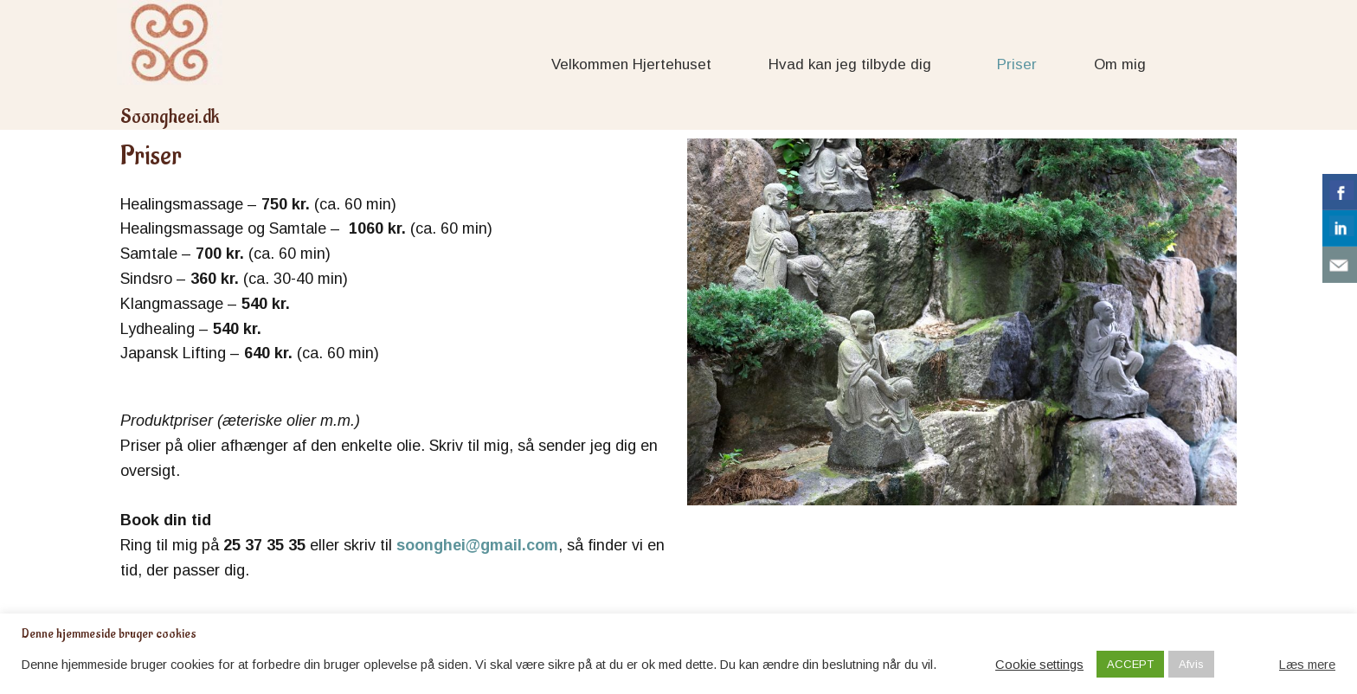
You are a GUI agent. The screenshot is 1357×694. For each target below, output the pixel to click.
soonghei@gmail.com (477, 545)
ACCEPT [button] (1130, 664)
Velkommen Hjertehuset (631, 64)
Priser (1017, 64)
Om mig (1120, 64)
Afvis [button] (1191, 664)
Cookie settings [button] (1039, 665)
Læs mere (1307, 665)
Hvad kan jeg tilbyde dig (854, 65)
